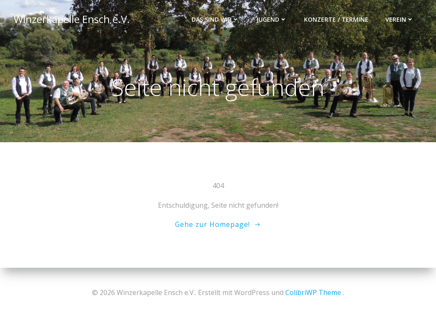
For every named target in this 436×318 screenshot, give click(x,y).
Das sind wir (215, 19)
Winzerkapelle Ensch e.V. (72, 19)
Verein (399, 19)
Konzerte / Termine (336, 19)
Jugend (271, 19)
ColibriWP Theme (313, 292)
